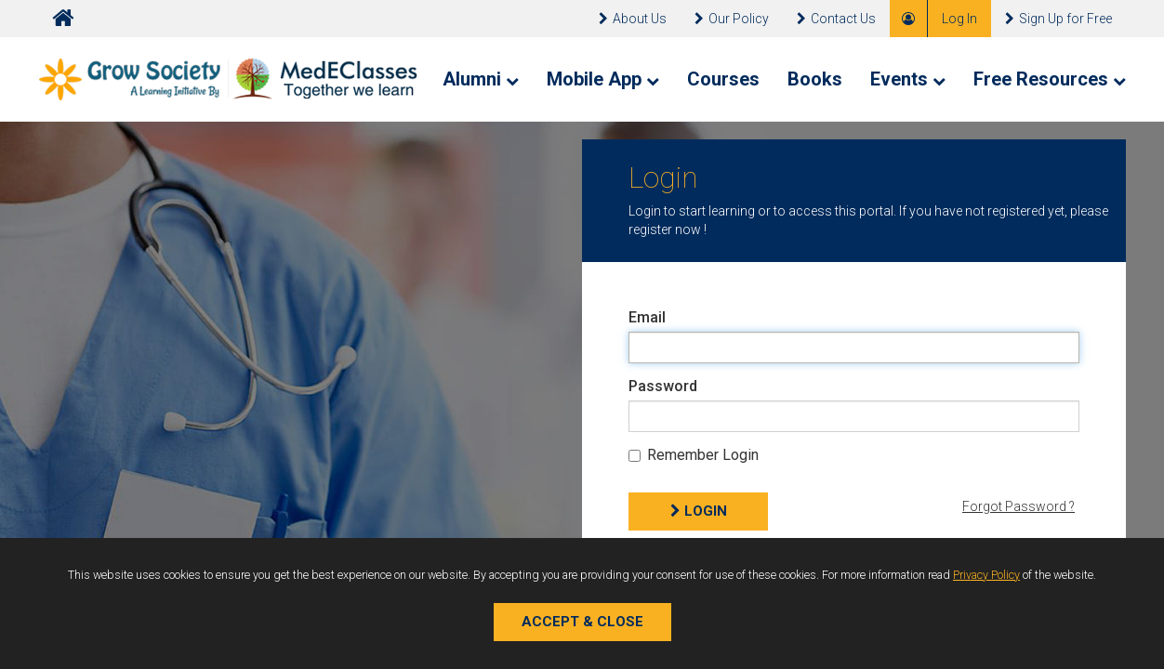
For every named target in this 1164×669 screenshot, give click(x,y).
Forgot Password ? (1018, 506)
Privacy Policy (986, 575)
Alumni (481, 79)
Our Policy (731, 18)
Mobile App (603, 79)
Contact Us (836, 18)
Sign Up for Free (1058, 18)
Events (908, 79)
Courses (723, 79)
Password (662, 386)
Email (647, 317)
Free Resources (1049, 79)
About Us (633, 18)
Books (814, 79)
